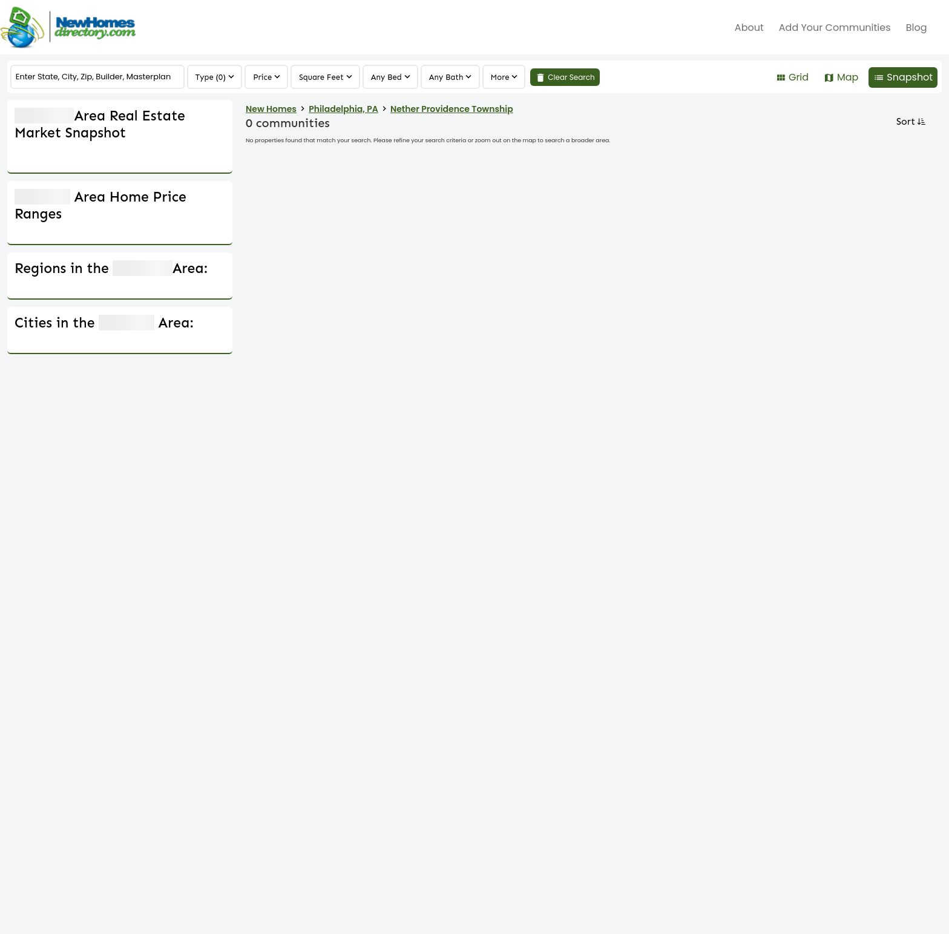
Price (262, 77)
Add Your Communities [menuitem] (835, 28)
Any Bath (446, 77)
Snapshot (910, 77)
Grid (799, 77)
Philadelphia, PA (343, 109)
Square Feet (321, 77)
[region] (504, 77)
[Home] (68, 27)
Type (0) (210, 77)
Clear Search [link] (571, 77)
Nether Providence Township (451, 109)
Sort (910, 121)
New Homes (271, 109)
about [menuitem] (749, 28)
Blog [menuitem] (916, 28)
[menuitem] (941, 27)
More (500, 77)
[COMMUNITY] (97, 77)
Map (847, 77)
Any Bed (386, 77)
